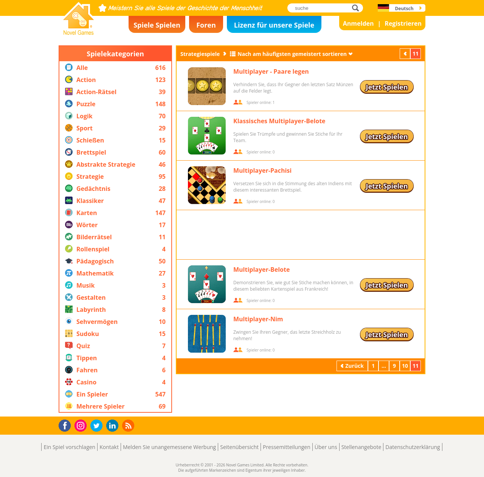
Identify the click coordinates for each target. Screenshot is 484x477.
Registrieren (403, 23)
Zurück (405, 53)
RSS (129, 425)
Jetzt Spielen (387, 86)
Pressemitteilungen (286, 447)
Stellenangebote (361, 447)
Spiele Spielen (156, 24)
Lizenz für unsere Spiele (274, 24)
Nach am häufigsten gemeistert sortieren (292, 53)
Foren (206, 24)
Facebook (67, 424)
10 (405, 365)
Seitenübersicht (239, 447)
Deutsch (404, 8)
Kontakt (109, 447)
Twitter (97, 426)
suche (357, 8)
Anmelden (358, 23)
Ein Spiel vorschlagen (69, 447)
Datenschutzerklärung (412, 447)
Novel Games (78, 32)
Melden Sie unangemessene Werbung (169, 447)
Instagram (82, 425)
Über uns (326, 447)
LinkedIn (113, 426)
